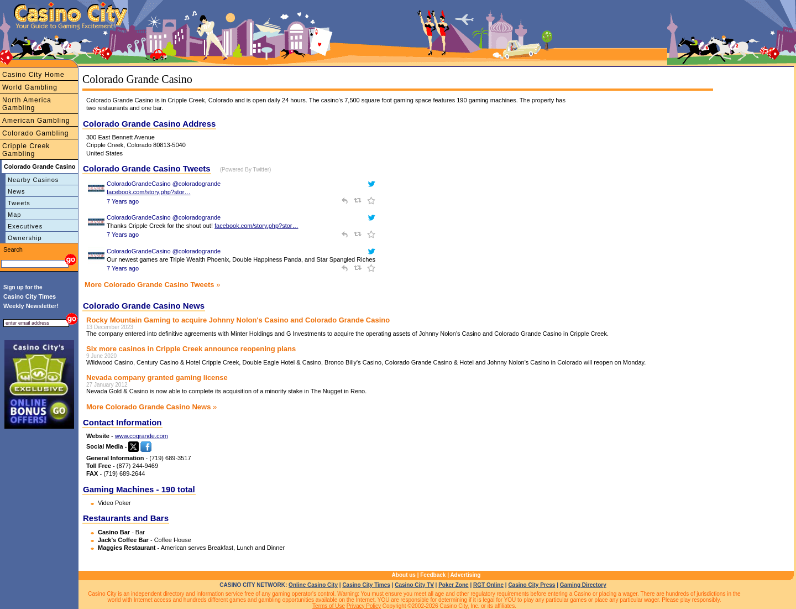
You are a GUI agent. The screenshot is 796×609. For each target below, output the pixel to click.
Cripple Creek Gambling (26, 150)
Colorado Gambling (35, 133)
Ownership (25, 238)
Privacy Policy (364, 606)
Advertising (465, 575)
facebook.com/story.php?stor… (148, 192)
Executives (25, 226)
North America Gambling (26, 104)
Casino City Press (531, 585)
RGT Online (488, 585)
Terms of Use (328, 606)
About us (404, 575)
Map (14, 214)
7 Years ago (123, 201)
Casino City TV (414, 585)
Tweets (19, 203)
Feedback (433, 575)
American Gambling (36, 120)
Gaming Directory (583, 585)
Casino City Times (366, 585)
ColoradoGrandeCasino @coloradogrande (164, 183)
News (16, 191)
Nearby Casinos (33, 179)
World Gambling (29, 87)
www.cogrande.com (141, 436)
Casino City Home (33, 75)
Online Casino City (313, 585)
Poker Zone (453, 585)
